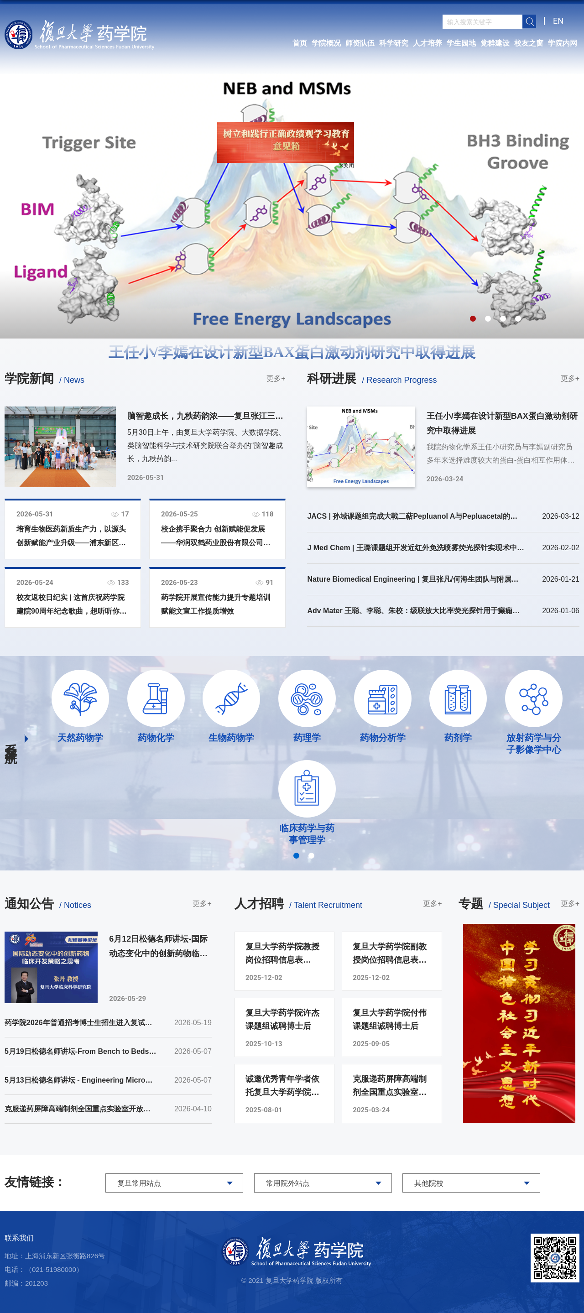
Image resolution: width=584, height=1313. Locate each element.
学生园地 (461, 43)
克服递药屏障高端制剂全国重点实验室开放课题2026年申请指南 (81, 1109)
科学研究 (393, 43)
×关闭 (340, 159)
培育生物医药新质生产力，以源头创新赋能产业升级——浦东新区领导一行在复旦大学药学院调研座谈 (71, 537)
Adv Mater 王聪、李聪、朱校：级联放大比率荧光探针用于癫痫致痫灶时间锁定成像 (416, 611)
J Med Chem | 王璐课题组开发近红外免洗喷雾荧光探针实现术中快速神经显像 (416, 548)
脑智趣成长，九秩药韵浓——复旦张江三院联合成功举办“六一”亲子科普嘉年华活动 (205, 417)
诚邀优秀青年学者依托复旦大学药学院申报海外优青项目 (282, 1086)
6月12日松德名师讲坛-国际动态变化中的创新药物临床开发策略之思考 (158, 947)
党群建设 (495, 43)
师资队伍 (360, 43)
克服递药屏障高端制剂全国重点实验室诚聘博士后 (390, 1086)
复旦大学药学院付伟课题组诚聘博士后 (390, 1019)
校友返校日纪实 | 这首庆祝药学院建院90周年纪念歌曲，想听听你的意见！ (71, 606)
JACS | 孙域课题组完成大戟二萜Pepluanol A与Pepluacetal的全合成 (416, 516)
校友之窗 (528, 43)
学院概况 (326, 43)
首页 (299, 43)
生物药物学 (231, 738)
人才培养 (427, 43)
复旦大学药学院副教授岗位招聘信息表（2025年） (390, 954)
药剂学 (458, 738)
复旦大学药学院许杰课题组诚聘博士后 (282, 1019)
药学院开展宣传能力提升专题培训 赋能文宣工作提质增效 (216, 604)
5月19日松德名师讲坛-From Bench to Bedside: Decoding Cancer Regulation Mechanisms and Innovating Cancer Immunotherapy (81, 1051)
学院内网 (562, 43)
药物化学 (156, 738)
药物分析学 (383, 738)
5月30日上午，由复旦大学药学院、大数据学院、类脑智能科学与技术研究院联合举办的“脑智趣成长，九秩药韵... (206, 445)
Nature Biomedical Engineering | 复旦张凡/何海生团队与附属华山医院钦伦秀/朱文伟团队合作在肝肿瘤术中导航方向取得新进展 (416, 579)
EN (558, 21)
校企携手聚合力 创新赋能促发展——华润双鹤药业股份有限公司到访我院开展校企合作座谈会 (216, 537)
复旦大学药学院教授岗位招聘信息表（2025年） (282, 954)
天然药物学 (80, 738)
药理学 (307, 738)
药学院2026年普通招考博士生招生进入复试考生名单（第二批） (81, 1022)
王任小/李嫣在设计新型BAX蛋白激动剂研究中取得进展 (292, 352)
